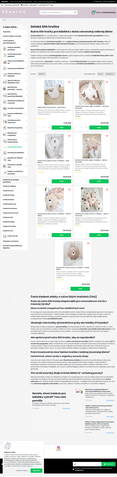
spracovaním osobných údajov (93, 420)
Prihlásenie (98, 1)
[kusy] (37, 129)
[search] (75, 13)
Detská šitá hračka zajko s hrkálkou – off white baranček (71, 107)
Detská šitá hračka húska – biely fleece (44, 108)
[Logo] (14, 12)
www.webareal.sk (66, 475)
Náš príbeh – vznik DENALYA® (39, 5)
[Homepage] (2, 5)
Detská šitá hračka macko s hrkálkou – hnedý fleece (71, 218)
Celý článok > (66, 361)
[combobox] (100, 74)
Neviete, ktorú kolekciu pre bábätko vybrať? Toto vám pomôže (49, 349)
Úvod (4, 20)
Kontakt (24, 5)
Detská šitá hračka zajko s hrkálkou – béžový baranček (43, 163)
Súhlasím (36, 471)
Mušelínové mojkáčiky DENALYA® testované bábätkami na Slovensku (97, 342)
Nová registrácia (110, 1)
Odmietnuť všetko (22, 470)
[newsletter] (108, 416)
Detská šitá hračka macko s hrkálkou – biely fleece (99, 107)
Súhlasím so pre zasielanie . (93, 421)
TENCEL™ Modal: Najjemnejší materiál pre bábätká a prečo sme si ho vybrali (99, 375)
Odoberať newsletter (23, 417)
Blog (51, 5)
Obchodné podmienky (11, 5)
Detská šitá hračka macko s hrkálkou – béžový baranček (99, 163)
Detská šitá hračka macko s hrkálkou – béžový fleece (71, 163)
